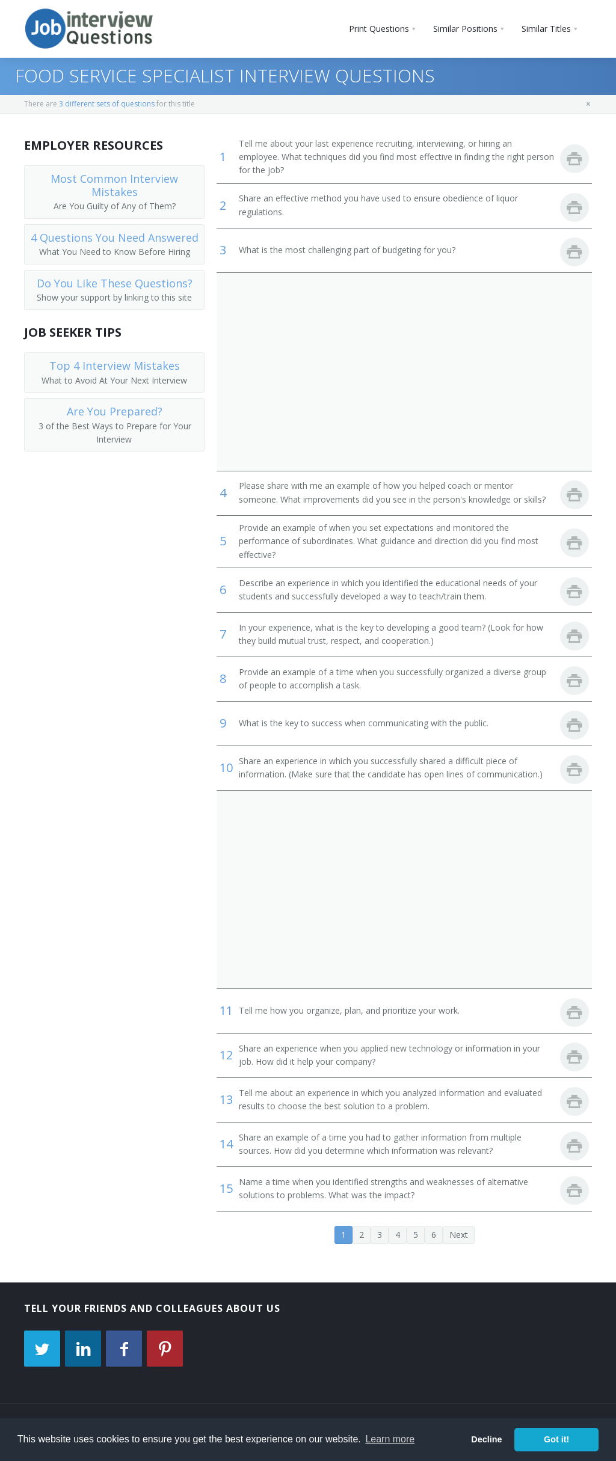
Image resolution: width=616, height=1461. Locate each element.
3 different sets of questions (107, 104)
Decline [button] (486, 1439)
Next (458, 1234)
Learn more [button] (389, 1439)
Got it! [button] (556, 1439)
